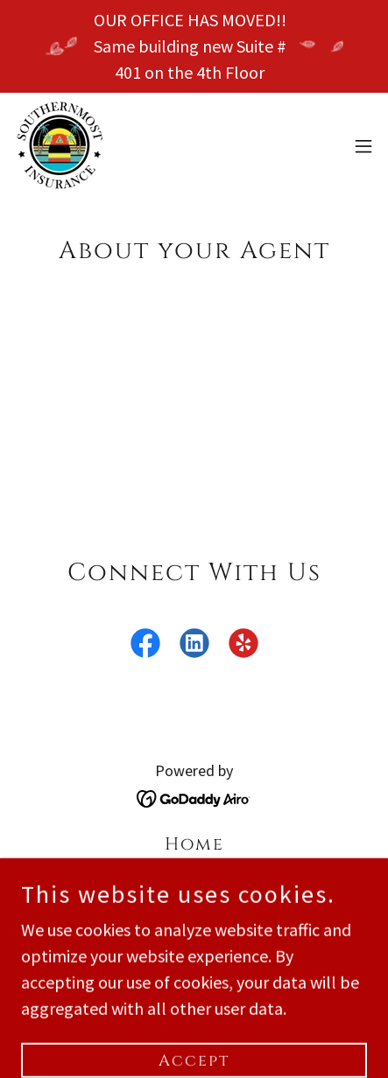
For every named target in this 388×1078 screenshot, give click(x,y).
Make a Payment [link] (194, 874)
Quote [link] (194, 905)
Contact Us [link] (194, 936)
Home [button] (194, 844)
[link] (60, 146)
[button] (363, 146)
